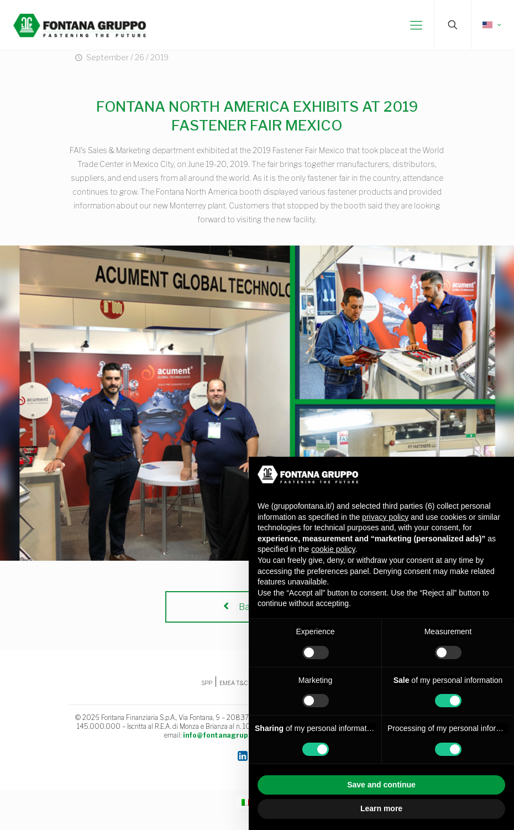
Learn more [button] (381, 808)
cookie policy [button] (333, 549)
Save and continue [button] (381, 784)
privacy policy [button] (385, 517)
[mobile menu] (416, 24)
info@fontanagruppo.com (228, 735)
